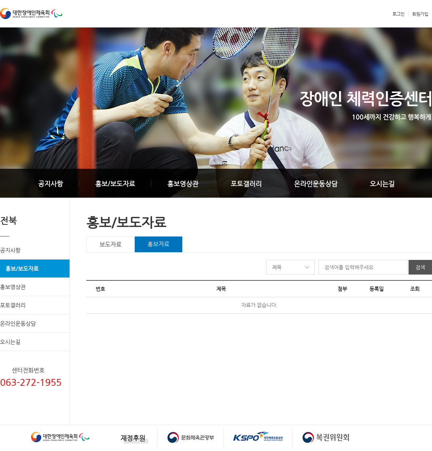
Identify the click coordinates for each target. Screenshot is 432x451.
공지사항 (50, 183)
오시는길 (382, 183)
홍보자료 (159, 244)
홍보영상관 (182, 183)
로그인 (398, 13)
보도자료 (111, 244)
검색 (420, 267)
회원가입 (420, 13)
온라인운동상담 (316, 183)
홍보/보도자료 (115, 183)
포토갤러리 (246, 183)
